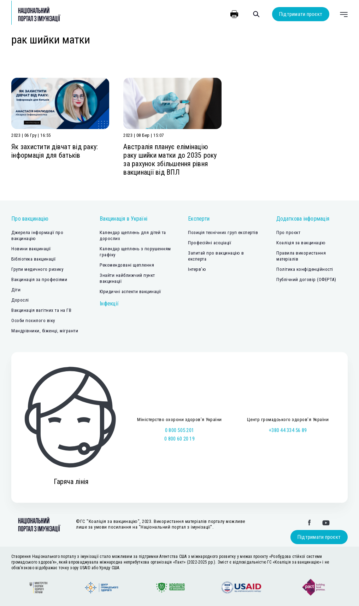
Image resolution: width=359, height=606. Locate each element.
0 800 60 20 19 (179, 439)
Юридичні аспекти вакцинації (130, 291)
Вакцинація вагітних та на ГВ (41, 310)
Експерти (199, 218)
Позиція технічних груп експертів (223, 232)
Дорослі (20, 300)
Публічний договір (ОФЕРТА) (306, 279)
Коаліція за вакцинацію (300, 242)
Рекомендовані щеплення (127, 265)
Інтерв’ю (197, 269)
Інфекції (109, 303)
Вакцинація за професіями (39, 279)
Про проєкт (288, 232)
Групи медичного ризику (37, 269)
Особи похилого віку (33, 320)
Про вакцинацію (30, 218)
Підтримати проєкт (300, 14)
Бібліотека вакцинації (33, 259)
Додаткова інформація (302, 218)
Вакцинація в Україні (123, 218)
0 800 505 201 (179, 430)
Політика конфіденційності (304, 269)
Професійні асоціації (209, 242)
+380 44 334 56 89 (288, 430)
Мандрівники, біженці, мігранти (44, 330)
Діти (15, 289)
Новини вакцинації (31, 248)
